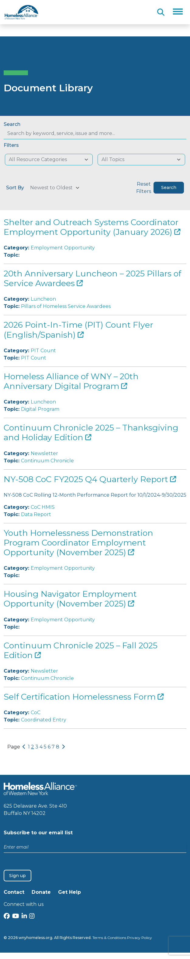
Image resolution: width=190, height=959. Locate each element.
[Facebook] (7, 916)
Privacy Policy (139, 937)
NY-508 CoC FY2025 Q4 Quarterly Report (90, 479)
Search (12, 124)
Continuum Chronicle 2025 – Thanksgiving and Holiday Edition (91, 432)
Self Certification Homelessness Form (84, 697)
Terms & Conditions (109, 937)
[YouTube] (15, 916)
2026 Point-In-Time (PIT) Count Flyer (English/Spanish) (78, 329)
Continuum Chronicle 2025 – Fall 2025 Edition (80, 650)
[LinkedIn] (24, 916)
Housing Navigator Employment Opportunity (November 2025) (70, 599)
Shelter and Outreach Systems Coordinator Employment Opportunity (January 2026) (92, 227)
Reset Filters (143, 187)
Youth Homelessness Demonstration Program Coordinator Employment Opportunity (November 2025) (78, 542)
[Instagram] (32, 916)
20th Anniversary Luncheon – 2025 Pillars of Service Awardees (92, 278)
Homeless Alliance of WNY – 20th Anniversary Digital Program (71, 381)
